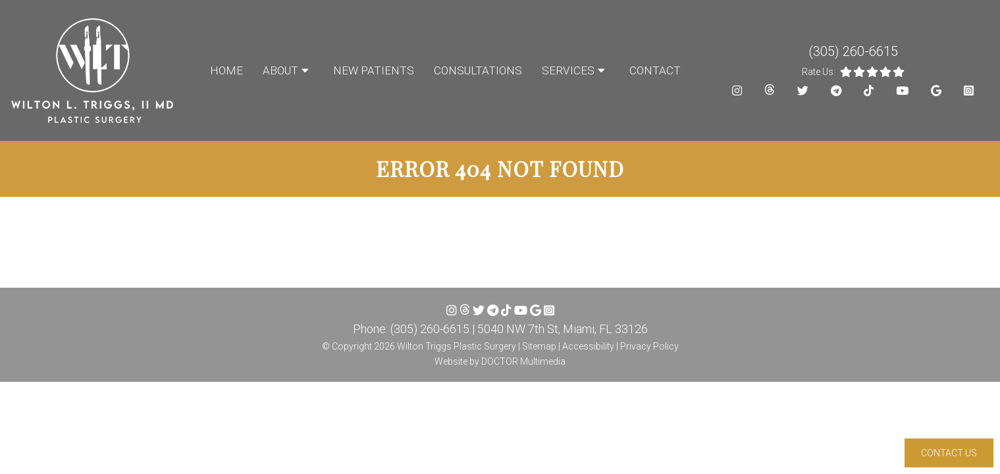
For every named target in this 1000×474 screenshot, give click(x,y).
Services (568, 70)
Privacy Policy (649, 346)
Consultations (478, 70)
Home (226, 70)
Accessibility (588, 346)
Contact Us (949, 453)
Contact (655, 70)
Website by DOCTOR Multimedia (500, 361)
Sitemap (539, 346)
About (280, 70)
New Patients (373, 70)
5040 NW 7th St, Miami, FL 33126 (562, 329)
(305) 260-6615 (853, 51)
